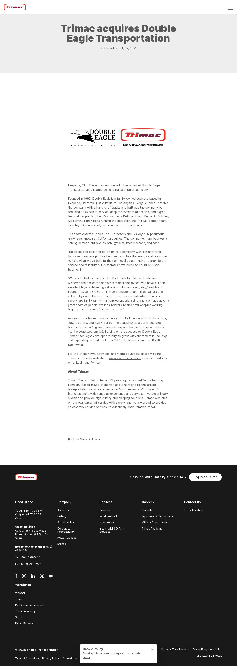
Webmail (20, 593)
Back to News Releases (84, 440)
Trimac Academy (152, 528)
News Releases (66, 537)
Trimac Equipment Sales (207, 649)
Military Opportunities (155, 522)
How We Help (108, 522)
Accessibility (70, 658)
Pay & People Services (29, 605)
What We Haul (108, 516)
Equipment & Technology (157, 516)
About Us (63, 510)
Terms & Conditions (27, 658)
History (61, 516)
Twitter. (95, 363)
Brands (61, 543)
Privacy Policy (50, 658)
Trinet (19, 599)
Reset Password (25, 623)
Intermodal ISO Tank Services (112, 530)
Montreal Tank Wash (209, 656)
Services (105, 510)
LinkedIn (78, 363)
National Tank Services (175, 649)
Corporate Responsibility (66, 530)
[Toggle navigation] (228, 7)
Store (18, 617)
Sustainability (65, 522)
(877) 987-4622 (36, 530)
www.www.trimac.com (125, 358)
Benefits (147, 510)
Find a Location (193, 510)
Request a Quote (205, 477)
